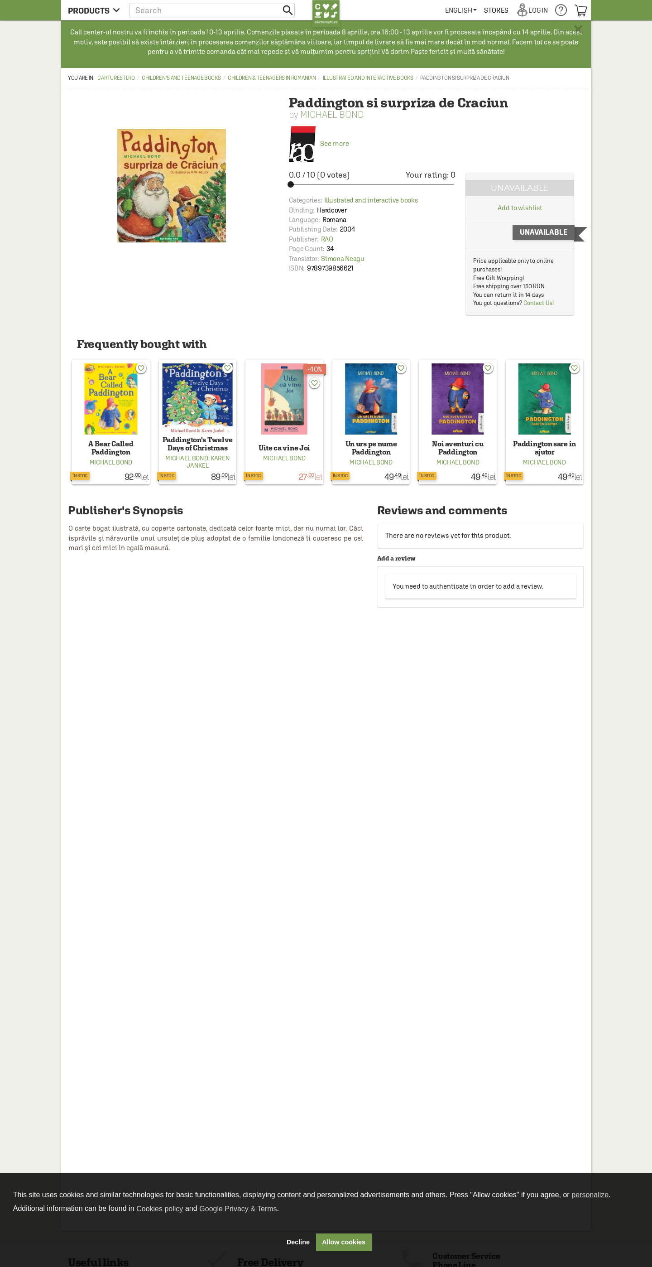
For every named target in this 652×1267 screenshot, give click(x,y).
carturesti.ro (115, 78)
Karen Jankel (208, 462)
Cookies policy (159, 1209)
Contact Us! (538, 303)
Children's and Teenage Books (181, 78)
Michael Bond (332, 114)
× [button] (578, 29)
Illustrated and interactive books (368, 78)
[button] (212, 10)
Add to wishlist (520, 208)
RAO (327, 239)
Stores (496, 10)
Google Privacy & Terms (238, 1209)
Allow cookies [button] (343, 1242)
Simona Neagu (342, 258)
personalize (590, 1195)
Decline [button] (298, 1242)
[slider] (372, 184)
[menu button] (94, 10)
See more (319, 143)
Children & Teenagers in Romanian (272, 78)
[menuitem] (460, 10)
